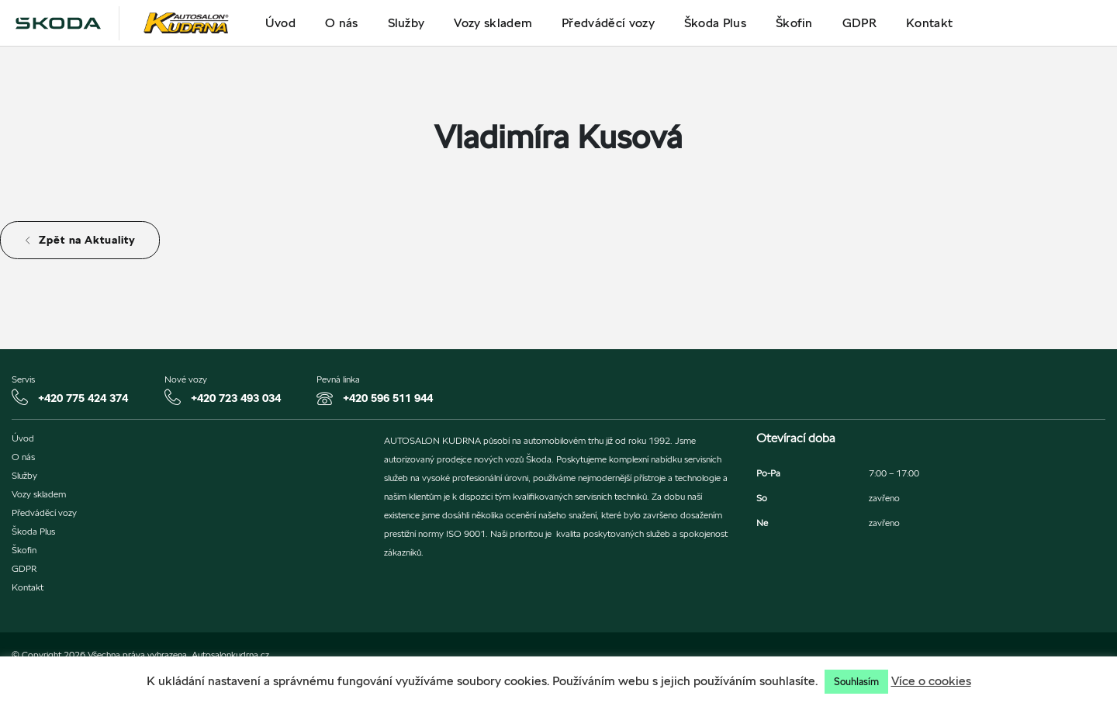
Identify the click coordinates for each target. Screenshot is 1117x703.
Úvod (280, 23)
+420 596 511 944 (388, 398)
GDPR (859, 23)
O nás (341, 23)
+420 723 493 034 (236, 398)
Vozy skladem (493, 23)
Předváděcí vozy (608, 23)
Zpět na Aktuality (80, 240)
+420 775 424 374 (83, 398)
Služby (406, 23)
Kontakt (929, 23)
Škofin (794, 23)
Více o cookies (931, 681)
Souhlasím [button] (856, 681)
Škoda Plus (715, 23)
